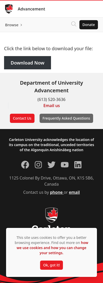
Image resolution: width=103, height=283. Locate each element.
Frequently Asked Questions (66, 118)
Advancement (31, 8)
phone (57, 192)
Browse (12, 24)
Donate (88, 24)
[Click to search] (73, 24)
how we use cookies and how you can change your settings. (52, 247)
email (74, 192)
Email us (51, 105)
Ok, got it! (51, 265)
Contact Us (22, 118)
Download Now (27, 63)
